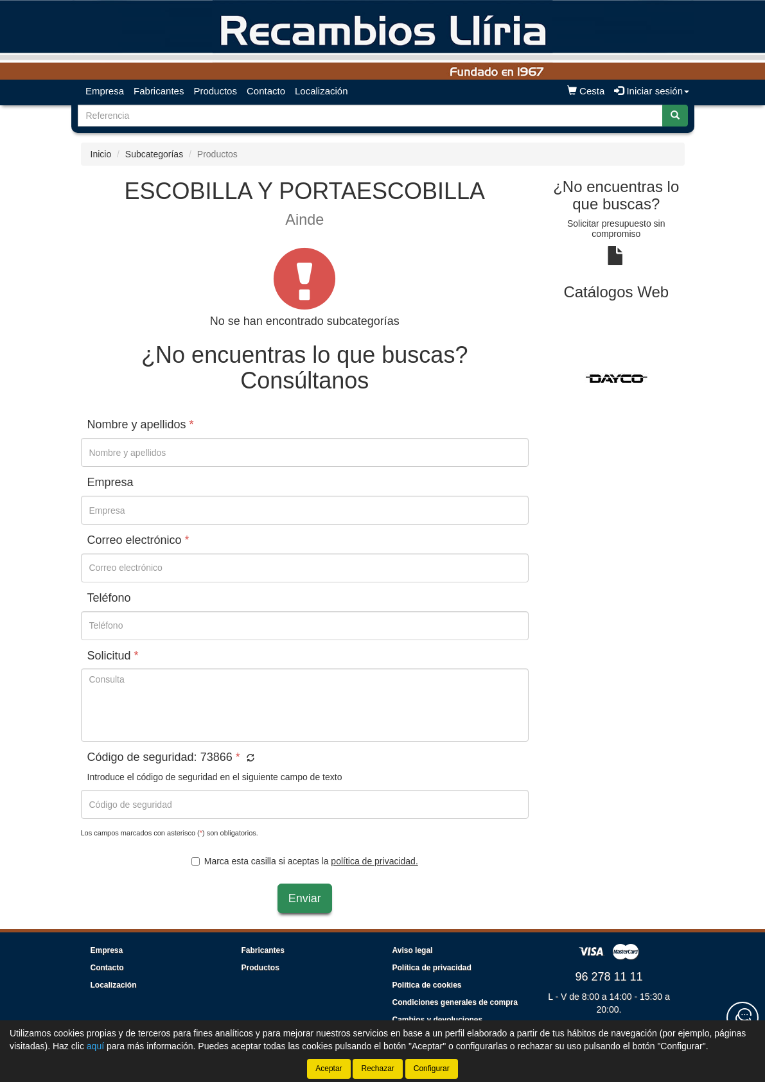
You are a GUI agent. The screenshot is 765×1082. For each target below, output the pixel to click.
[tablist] (616, 377)
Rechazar (377, 1068)
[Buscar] (675, 116)
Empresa (104, 90)
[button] (248, 758)
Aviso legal (412, 950)
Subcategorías (154, 154)
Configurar (432, 1068)
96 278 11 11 (608, 976)
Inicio (101, 154)
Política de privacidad (431, 967)
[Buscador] (370, 116)
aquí (95, 1046)
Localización (321, 90)
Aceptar (328, 1068)
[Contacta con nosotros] (742, 1018)
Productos (215, 90)
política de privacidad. (374, 861)
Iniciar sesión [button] (651, 90)
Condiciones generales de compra (455, 1002)
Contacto (266, 90)
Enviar (304, 898)
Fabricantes (159, 90)
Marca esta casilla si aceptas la (304, 861)
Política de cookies (427, 985)
